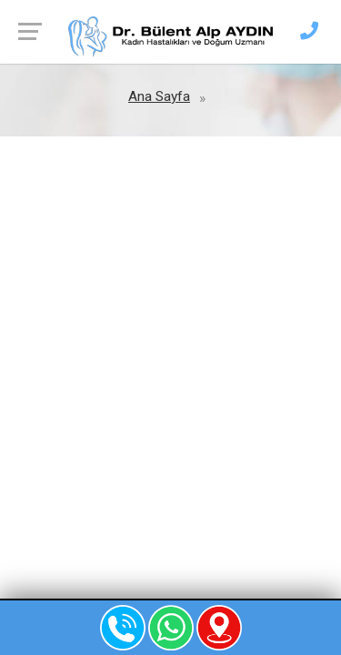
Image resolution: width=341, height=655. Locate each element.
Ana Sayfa (159, 96)
